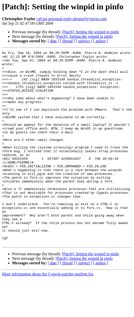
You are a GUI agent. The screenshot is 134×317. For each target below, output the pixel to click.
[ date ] (53, 41)
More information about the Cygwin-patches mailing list (47, 312)
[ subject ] (84, 41)
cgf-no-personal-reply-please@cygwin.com (72, 19)
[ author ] (100, 41)
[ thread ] (67, 41)
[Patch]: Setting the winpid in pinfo (90, 32)
